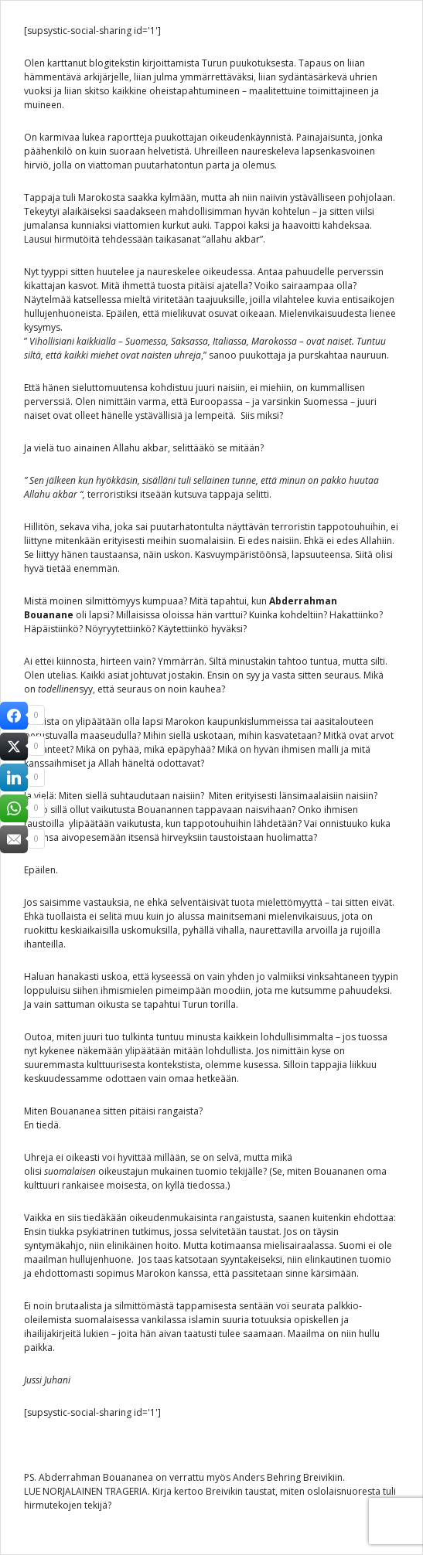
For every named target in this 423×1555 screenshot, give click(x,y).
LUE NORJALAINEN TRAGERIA (86, 1491)
